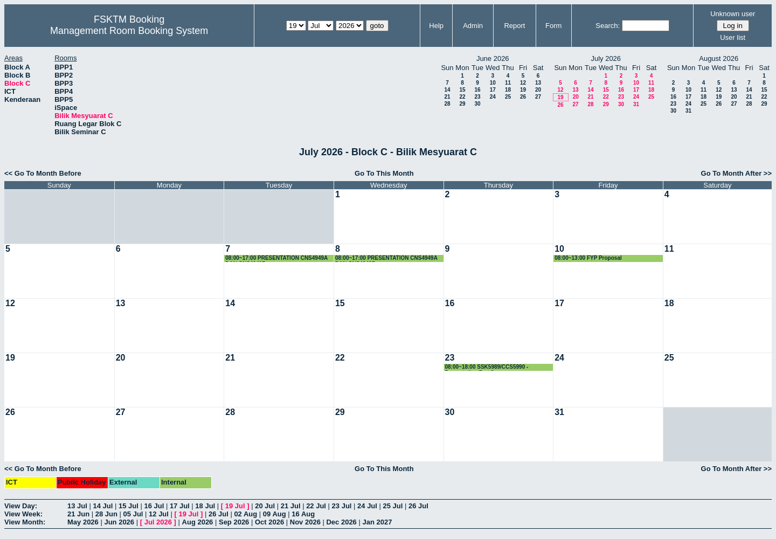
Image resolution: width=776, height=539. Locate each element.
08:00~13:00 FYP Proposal (588, 258)
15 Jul (128, 506)
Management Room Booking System (129, 30)
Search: (607, 26)
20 (538, 90)
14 (447, 90)
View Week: (23, 514)
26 (523, 97)
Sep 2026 (234, 522)
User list (732, 37)
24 (493, 97)
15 (462, 90)
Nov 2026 (305, 522)
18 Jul (205, 506)
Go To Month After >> (736, 173)
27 (538, 97)
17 (493, 90)
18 (508, 90)
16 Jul (154, 506)
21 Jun (78, 514)
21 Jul (291, 506)
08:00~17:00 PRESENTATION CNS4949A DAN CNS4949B (276, 258)
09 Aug (274, 514)
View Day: (20, 506)
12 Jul (159, 514)
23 (477, 97)
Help (436, 26)
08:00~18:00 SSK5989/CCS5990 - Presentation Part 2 (487, 367)
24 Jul (367, 506)
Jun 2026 (119, 522)
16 (477, 90)
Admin (473, 26)
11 (508, 83)
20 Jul (265, 506)
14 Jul (103, 506)
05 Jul (133, 514)
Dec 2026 (341, 522)
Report (514, 26)
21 (447, 97)
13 (538, 83)
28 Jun (106, 514)
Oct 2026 (269, 522)
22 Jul (316, 506)
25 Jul (393, 506)
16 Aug (303, 514)
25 (508, 97)
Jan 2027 (377, 522)
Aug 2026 (197, 522)
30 (477, 104)
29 (462, 104)
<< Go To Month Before (42, 173)
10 (493, 83)
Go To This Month (384, 173)
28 (447, 104)
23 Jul (342, 506)
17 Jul (180, 506)
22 (462, 97)
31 (636, 104)
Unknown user (732, 14)
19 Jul (235, 506)
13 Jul (77, 506)
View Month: (24, 522)
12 (523, 83)
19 (523, 90)
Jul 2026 (158, 522)
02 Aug (245, 514)
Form (553, 26)
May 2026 (83, 522)
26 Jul (418, 506)
